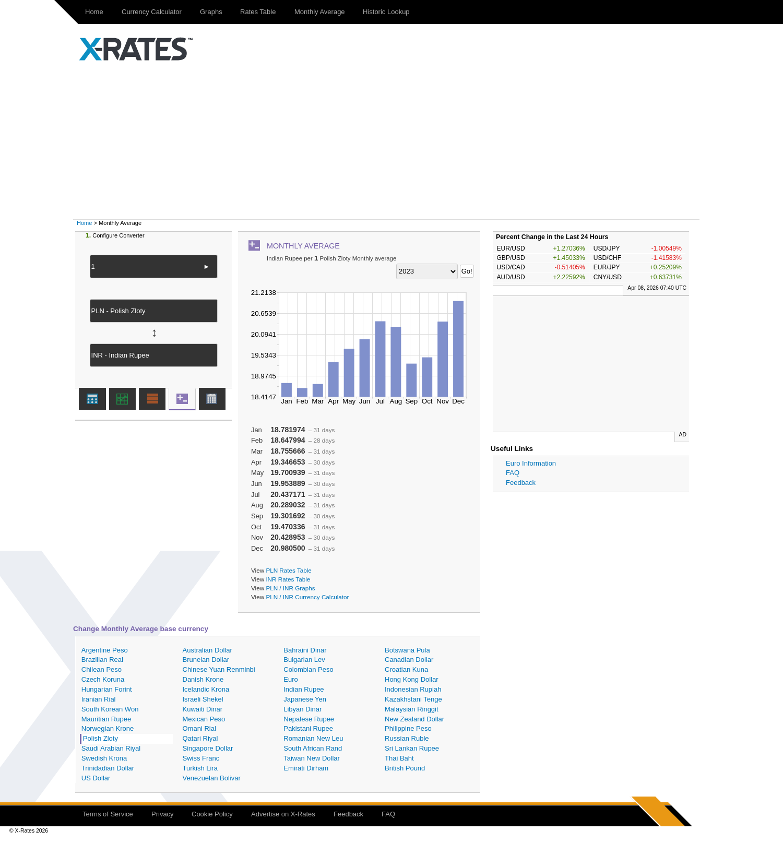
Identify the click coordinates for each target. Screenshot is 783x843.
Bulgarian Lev (304, 659)
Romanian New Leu (313, 738)
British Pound (405, 768)
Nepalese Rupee (308, 719)
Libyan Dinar (302, 709)
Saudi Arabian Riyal (110, 748)
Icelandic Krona (206, 689)
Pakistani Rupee (308, 728)
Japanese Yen (304, 699)
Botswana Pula (407, 650)
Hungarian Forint (106, 689)
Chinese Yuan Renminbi (219, 669)
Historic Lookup (386, 12)
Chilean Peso (101, 669)
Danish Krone (203, 679)
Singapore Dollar (208, 748)
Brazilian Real (102, 659)
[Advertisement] (391, 141)
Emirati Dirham (305, 768)
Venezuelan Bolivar (212, 778)
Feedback (521, 482)
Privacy (162, 814)
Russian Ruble (407, 738)
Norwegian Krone (107, 728)
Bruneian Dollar (206, 659)
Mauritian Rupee (106, 719)
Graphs (211, 12)
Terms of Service (107, 814)
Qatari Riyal (200, 738)
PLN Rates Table (289, 570)
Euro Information (531, 463)
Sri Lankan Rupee (412, 748)
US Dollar (96, 778)
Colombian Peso (308, 669)
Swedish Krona (104, 758)
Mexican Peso (204, 719)
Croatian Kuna (406, 669)
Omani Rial (199, 728)
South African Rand (312, 748)
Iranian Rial (98, 699)
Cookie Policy (212, 814)
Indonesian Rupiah (413, 689)
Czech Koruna (102, 679)
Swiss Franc (201, 758)
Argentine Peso (104, 650)
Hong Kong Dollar (411, 679)
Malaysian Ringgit (411, 709)
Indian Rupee (303, 689)
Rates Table (258, 12)
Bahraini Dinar (304, 650)
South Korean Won (110, 709)
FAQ (512, 473)
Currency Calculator (152, 12)
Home (94, 12)
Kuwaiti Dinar (203, 709)
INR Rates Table (288, 579)
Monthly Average (319, 12)
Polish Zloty (100, 738)
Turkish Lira (200, 768)
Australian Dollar (207, 650)
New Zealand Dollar (414, 719)
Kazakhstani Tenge (413, 699)
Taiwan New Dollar (311, 758)
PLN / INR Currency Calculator (307, 596)
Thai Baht (399, 758)
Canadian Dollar (409, 659)
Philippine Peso (408, 728)
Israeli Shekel (203, 699)
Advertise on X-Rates (283, 814)
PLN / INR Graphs (290, 588)
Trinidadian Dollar (107, 768)
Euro (290, 679)
